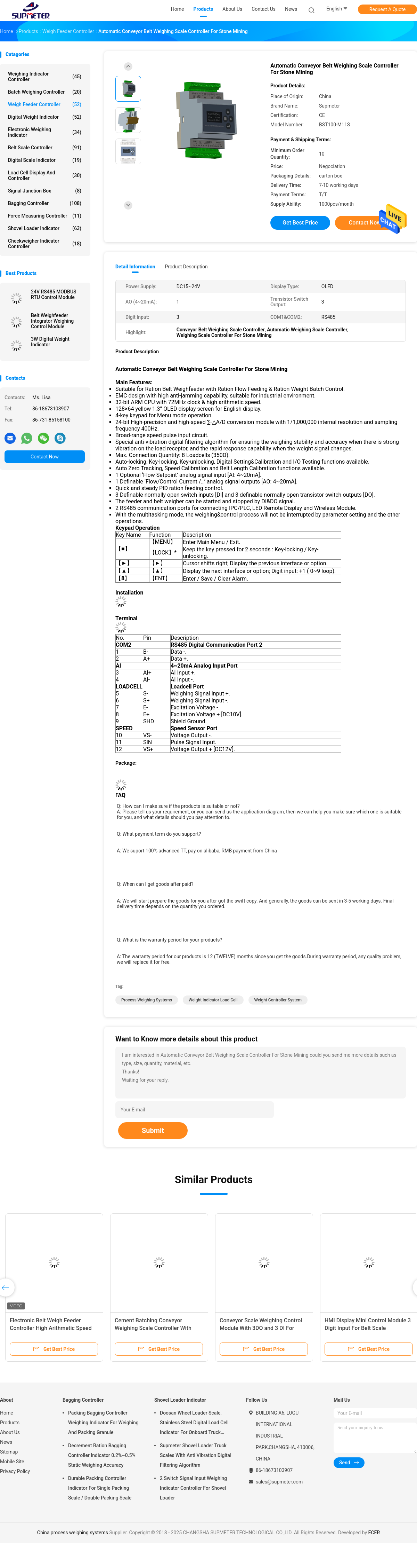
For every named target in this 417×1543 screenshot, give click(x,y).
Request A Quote (387, 9)
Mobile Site (12, 1461)
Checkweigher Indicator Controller (44, 243)
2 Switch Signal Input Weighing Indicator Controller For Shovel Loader (193, 1488)
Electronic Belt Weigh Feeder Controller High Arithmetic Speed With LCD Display (51, 1328)
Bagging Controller (44, 203)
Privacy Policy (15, 1471)
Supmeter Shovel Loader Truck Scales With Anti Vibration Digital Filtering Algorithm (195, 1455)
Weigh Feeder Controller (44, 104)
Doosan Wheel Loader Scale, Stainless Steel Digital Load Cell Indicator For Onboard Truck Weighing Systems (194, 1423)
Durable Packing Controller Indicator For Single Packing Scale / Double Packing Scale (99, 1488)
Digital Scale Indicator (44, 160)
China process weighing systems (72, 1532)
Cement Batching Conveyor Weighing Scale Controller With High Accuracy (153, 1328)
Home (6, 1413)
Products (9, 1422)
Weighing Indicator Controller (44, 76)
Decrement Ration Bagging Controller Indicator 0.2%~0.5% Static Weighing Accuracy (102, 1455)
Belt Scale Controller (44, 147)
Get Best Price (300, 222)
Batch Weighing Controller (44, 91)
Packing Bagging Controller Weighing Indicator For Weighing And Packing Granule (103, 1422)
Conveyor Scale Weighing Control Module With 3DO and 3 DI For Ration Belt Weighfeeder (261, 1328)
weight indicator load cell (213, 1000)
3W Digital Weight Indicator (50, 341)
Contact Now (45, 456)
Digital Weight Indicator (44, 116)
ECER (374, 1532)
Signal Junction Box (44, 190)
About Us (10, 1432)
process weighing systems (146, 1000)
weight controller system (278, 1000)
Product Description (186, 266)
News (6, 1442)
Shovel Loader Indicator (44, 228)
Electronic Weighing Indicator (44, 132)
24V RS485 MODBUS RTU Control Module (53, 294)
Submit (153, 1130)
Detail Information (135, 266)
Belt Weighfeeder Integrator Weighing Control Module (52, 321)
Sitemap (9, 1452)
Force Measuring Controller (44, 215)
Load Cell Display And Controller (44, 175)
